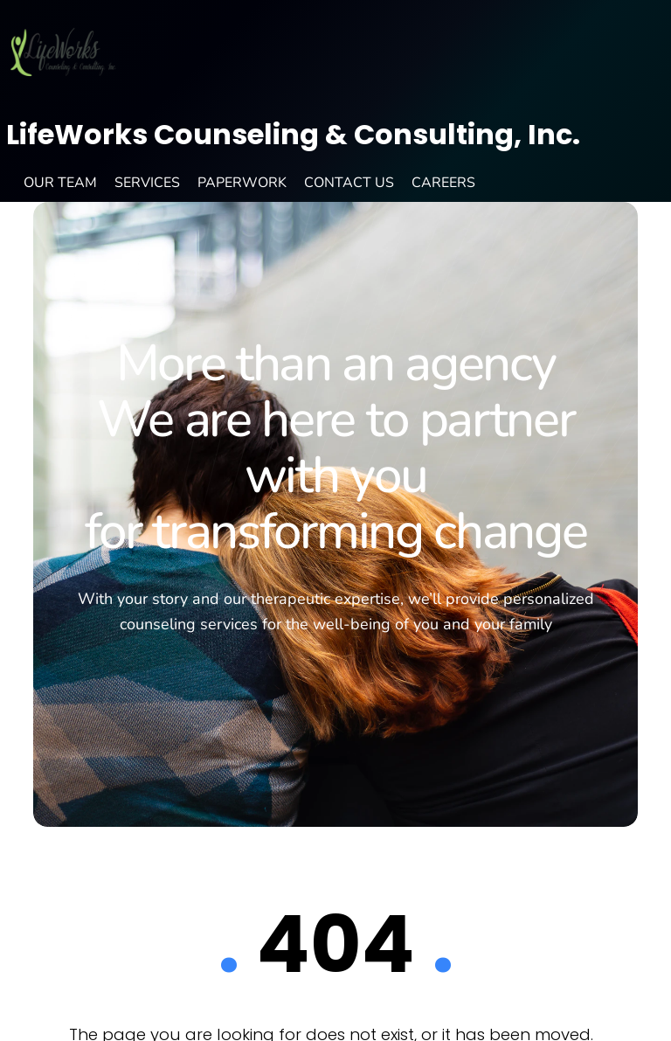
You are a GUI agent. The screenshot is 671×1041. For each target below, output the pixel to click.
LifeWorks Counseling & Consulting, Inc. (293, 134)
